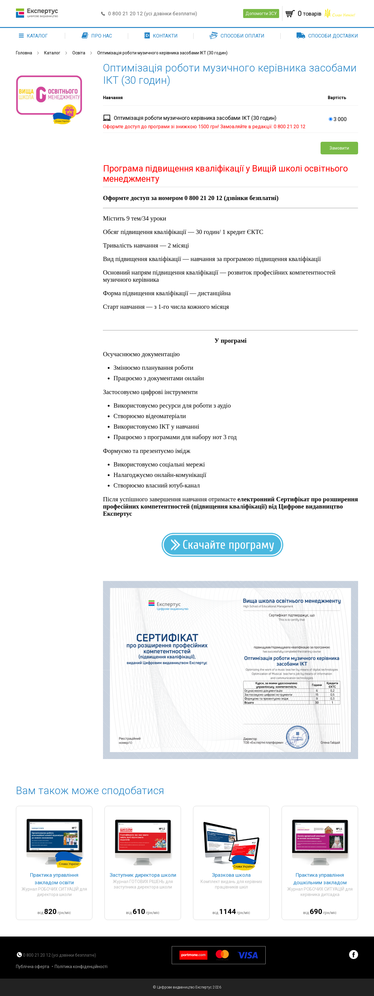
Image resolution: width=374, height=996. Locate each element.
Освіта (78, 52)
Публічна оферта (32, 966)
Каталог (52, 52)
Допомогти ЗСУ (261, 13)
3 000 (336, 119)
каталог (33, 36)
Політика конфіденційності (81, 966)
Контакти (161, 36)
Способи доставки (327, 36)
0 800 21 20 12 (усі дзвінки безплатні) (152, 14)
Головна (24, 52)
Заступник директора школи (143, 875)
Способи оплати (237, 36)
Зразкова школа (231, 875)
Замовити (339, 148)
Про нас (97, 36)
